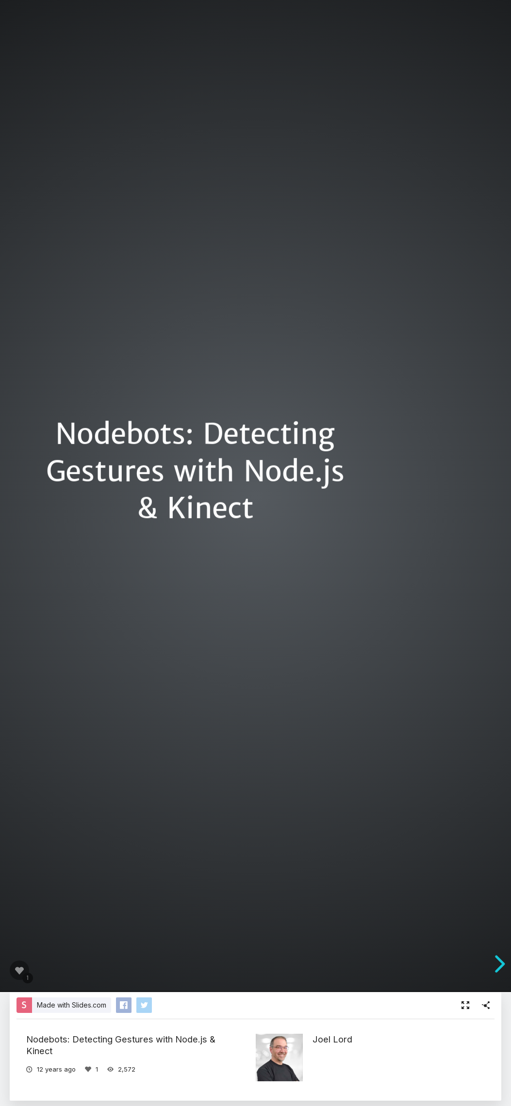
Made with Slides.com (71, 1005)
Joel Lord (332, 1039)
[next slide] (498, 964)
